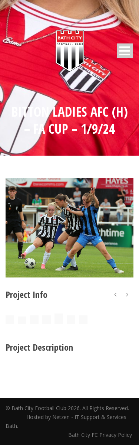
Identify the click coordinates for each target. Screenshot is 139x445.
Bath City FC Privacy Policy (100, 434)
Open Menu (125, 50)
